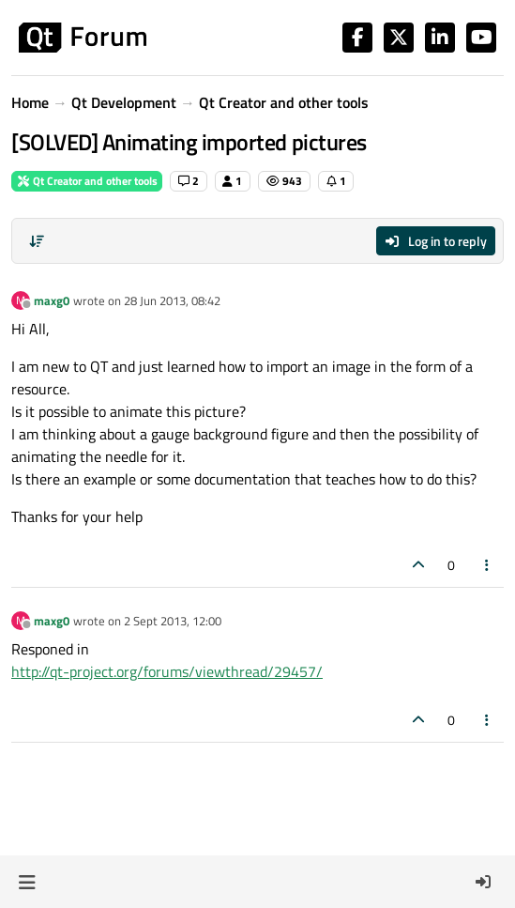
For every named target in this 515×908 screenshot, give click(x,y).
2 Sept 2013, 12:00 (172, 620)
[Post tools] (488, 564)
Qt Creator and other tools (87, 181)
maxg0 (51, 300)
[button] (27, 881)
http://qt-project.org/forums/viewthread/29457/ (167, 671)
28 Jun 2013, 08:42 (172, 300)
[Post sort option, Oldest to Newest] (36, 241)
